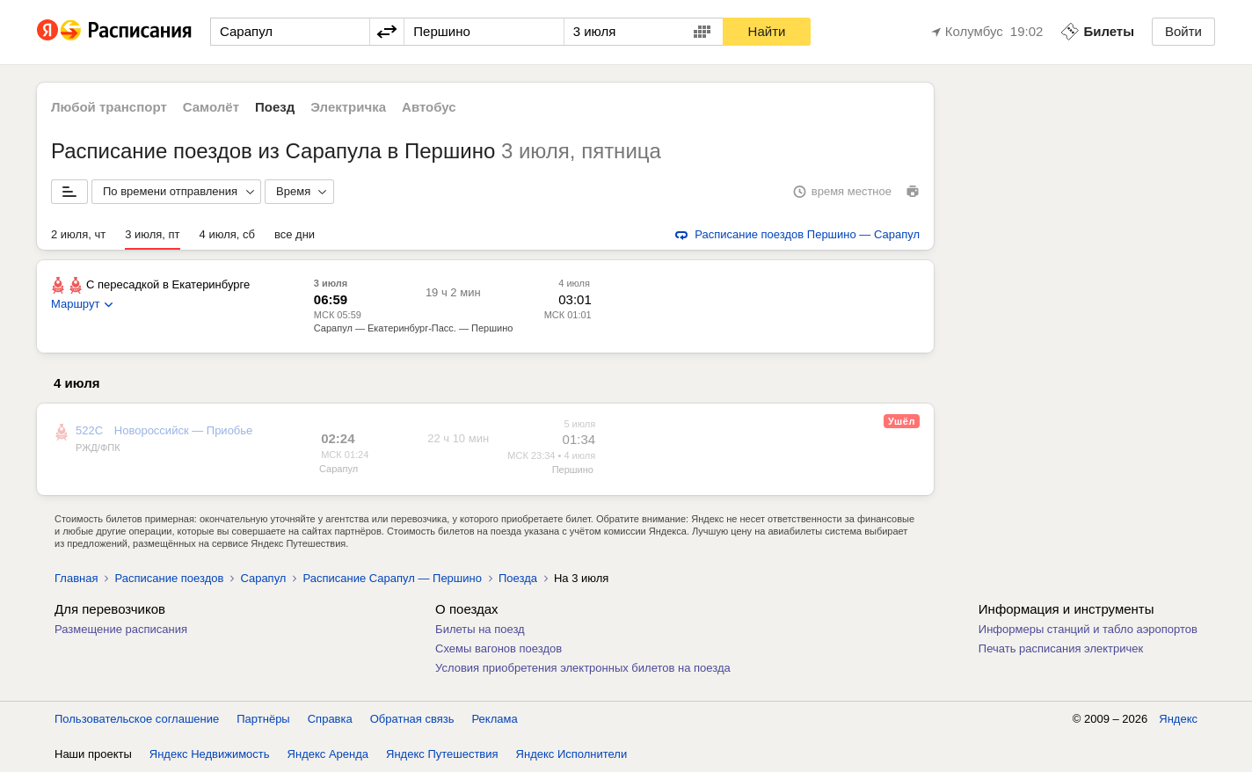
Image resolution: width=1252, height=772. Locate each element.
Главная (76, 578)
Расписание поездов (168, 578)
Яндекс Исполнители (572, 754)
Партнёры (263, 718)
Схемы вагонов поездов (498, 648)
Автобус (429, 106)
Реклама (495, 718)
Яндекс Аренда (328, 754)
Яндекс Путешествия (442, 754)
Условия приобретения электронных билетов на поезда (583, 667)
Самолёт (211, 106)
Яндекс (1178, 718)
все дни (294, 234)
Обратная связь (412, 718)
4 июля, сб (227, 234)
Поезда (518, 578)
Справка (330, 718)
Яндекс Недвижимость (209, 754)
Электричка (348, 106)
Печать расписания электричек (1061, 648)
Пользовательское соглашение (137, 718)
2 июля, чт (78, 234)
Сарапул (338, 468)
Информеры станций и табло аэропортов (1088, 629)
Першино (572, 469)
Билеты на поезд (480, 629)
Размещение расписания (121, 629)
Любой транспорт (109, 106)
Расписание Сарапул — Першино (391, 578)
